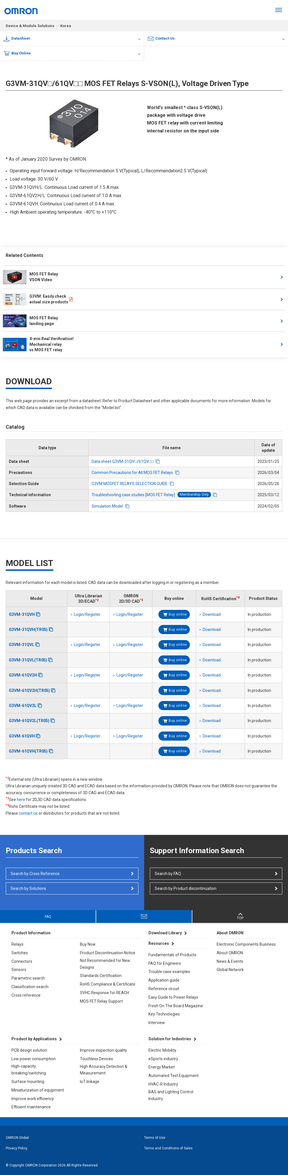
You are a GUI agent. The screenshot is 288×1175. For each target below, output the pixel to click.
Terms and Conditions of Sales (168, 1148)
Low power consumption (33, 1059)
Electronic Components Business (246, 944)
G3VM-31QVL (21, 644)
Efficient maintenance (31, 1107)
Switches (19, 953)
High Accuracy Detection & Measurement (103, 1070)
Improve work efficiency (32, 1098)
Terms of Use (154, 1138)
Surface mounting (27, 1081)
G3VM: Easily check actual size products (35, 299)
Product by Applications (34, 1039)
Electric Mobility (162, 1050)
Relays (17, 944)
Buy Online (17, 53)
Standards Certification (101, 975)
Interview (156, 1022)
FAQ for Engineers (164, 963)
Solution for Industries (169, 1039)
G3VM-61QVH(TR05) (28, 751)
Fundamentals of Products (172, 955)
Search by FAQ (168, 873)
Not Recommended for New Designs (105, 964)
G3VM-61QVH (22, 736)
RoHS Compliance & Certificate (107, 984)
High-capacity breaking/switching (28, 1069)
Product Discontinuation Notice (107, 953)
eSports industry (163, 1059)
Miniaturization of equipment (37, 1090)
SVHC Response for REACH (104, 992)
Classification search (30, 986)
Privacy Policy (16, 1148)
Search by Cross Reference (35, 873)
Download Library (165, 933)
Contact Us (161, 38)
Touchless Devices (96, 1059)
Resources (158, 943)
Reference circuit (163, 988)
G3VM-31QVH (22, 614)
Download (212, 614)
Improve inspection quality (103, 1050)
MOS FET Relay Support (101, 1001)
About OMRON (230, 953)
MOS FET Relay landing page (30, 320)
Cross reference (26, 995)
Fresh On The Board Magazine (175, 1006)
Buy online (178, 614)
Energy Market (161, 1067)
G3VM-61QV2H (23, 675)
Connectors (21, 961)
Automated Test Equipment (173, 1075)
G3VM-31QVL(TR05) (28, 660)
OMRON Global (17, 1138)
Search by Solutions (28, 888)
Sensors (18, 969)
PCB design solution (29, 1050)
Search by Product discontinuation (185, 888)
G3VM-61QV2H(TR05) (29, 690)
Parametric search (28, 978)
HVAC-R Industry (163, 1084)
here (21, 799)
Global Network (230, 969)
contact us (28, 813)
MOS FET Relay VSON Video (30, 277)
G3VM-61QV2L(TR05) (29, 720)
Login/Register (87, 614)
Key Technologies (164, 1014)
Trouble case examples (169, 971)
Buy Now (88, 944)
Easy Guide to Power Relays (173, 997)
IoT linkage (89, 1081)
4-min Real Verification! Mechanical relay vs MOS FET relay (38, 344)
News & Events (230, 961)
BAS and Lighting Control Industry (170, 1095)
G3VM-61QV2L (23, 705)
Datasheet (17, 38)
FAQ (48, 917)
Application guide (164, 980)
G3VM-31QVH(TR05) (28, 629)
